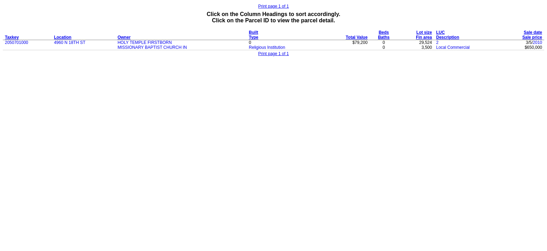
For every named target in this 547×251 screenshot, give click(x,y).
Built (253, 32)
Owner (124, 37)
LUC (440, 32)
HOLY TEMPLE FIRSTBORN (145, 42)
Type (253, 37)
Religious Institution (267, 47)
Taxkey (12, 37)
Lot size (424, 32)
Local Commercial (453, 47)
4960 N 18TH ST (69, 42)
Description (447, 37)
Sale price (532, 37)
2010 (537, 42)
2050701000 (16, 42)
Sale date (533, 32)
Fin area (424, 37)
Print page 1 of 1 (273, 6)
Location (63, 37)
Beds (384, 32)
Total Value (356, 37)
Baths (383, 37)
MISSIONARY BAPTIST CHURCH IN (152, 47)
